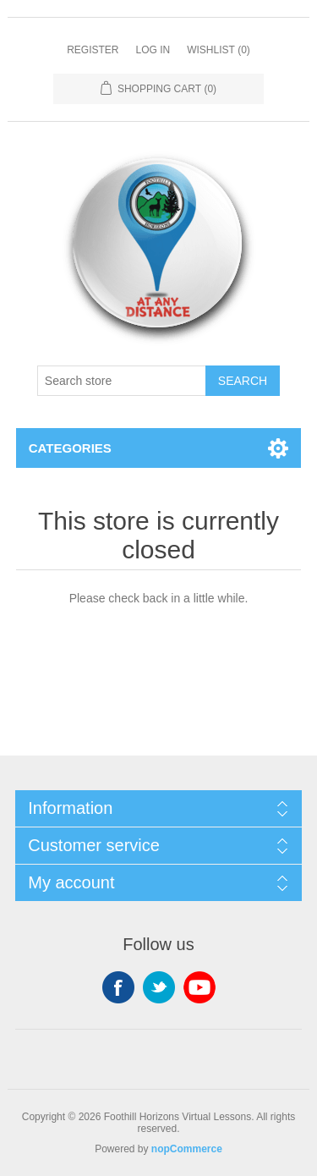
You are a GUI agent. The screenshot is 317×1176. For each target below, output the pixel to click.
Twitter (159, 987)
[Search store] (121, 380)
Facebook (118, 987)
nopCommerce (186, 1149)
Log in (152, 50)
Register (92, 50)
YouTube (199, 987)
